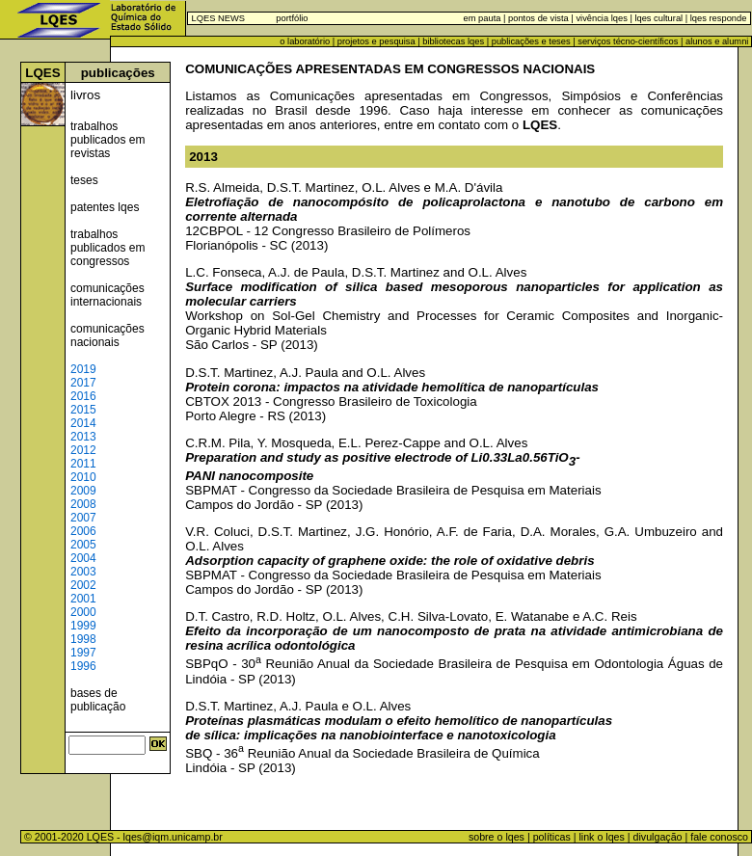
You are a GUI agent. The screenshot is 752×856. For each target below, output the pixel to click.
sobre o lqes (496, 837)
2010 (83, 477)
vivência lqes (601, 18)
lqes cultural (657, 18)
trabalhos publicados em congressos (107, 247)
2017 (83, 382)
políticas (552, 837)
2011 (83, 463)
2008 (83, 504)
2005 (83, 544)
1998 (83, 639)
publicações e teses (531, 41)
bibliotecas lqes (453, 41)
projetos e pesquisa (376, 41)
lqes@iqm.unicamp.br (173, 837)
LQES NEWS (218, 18)
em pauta (482, 18)
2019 (83, 369)
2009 (83, 490)
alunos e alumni (716, 41)
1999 (83, 625)
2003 (83, 571)
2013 (83, 436)
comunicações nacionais (107, 335)
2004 (83, 558)
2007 (83, 517)
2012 (83, 450)
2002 (83, 585)
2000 (83, 612)
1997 (83, 652)
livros (85, 95)
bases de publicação (97, 699)
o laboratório (305, 41)
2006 (83, 531)
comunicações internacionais (107, 294)
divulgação (658, 837)
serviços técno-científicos (627, 41)
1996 (83, 666)
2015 (83, 409)
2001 (83, 598)
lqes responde (716, 18)
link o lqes (601, 837)
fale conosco (720, 837)
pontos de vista (538, 18)
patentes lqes (104, 207)
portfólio (292, 18)
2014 (83, 423)
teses (84, 180)
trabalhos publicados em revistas (107, 140)
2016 (83, 396)
